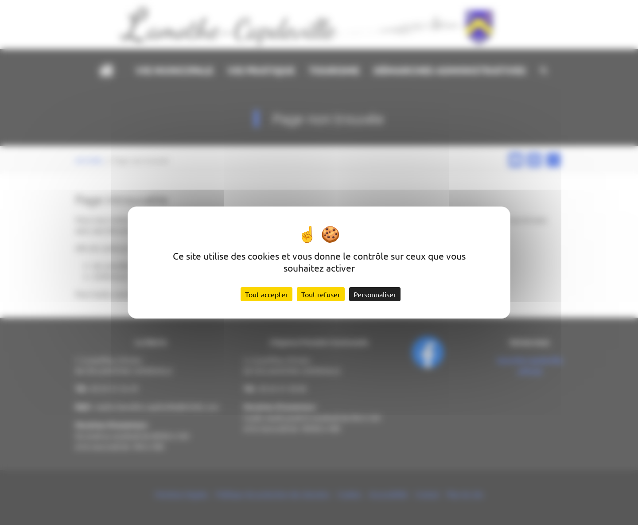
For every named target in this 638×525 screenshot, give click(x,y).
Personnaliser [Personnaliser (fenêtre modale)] (375, 294)
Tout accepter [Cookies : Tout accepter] (266, 294)
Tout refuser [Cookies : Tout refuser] (320, 294)
